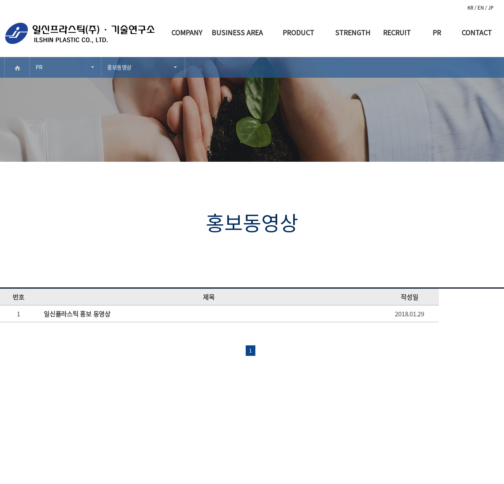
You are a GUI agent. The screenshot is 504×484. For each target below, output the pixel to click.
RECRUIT (397, 32)
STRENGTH (352, 32)
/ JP (489, 7)
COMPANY (186, 32)
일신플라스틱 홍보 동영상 (77, 313)
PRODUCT (298, 32)
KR (471, 7)
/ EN (480, 7)
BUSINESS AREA (237, 32)
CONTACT (477, 32)
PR (437, 32)
